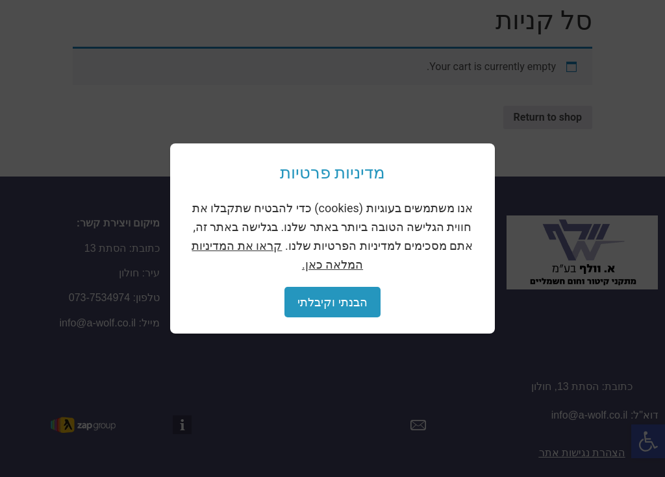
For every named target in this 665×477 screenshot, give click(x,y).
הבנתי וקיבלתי (332, 302)
